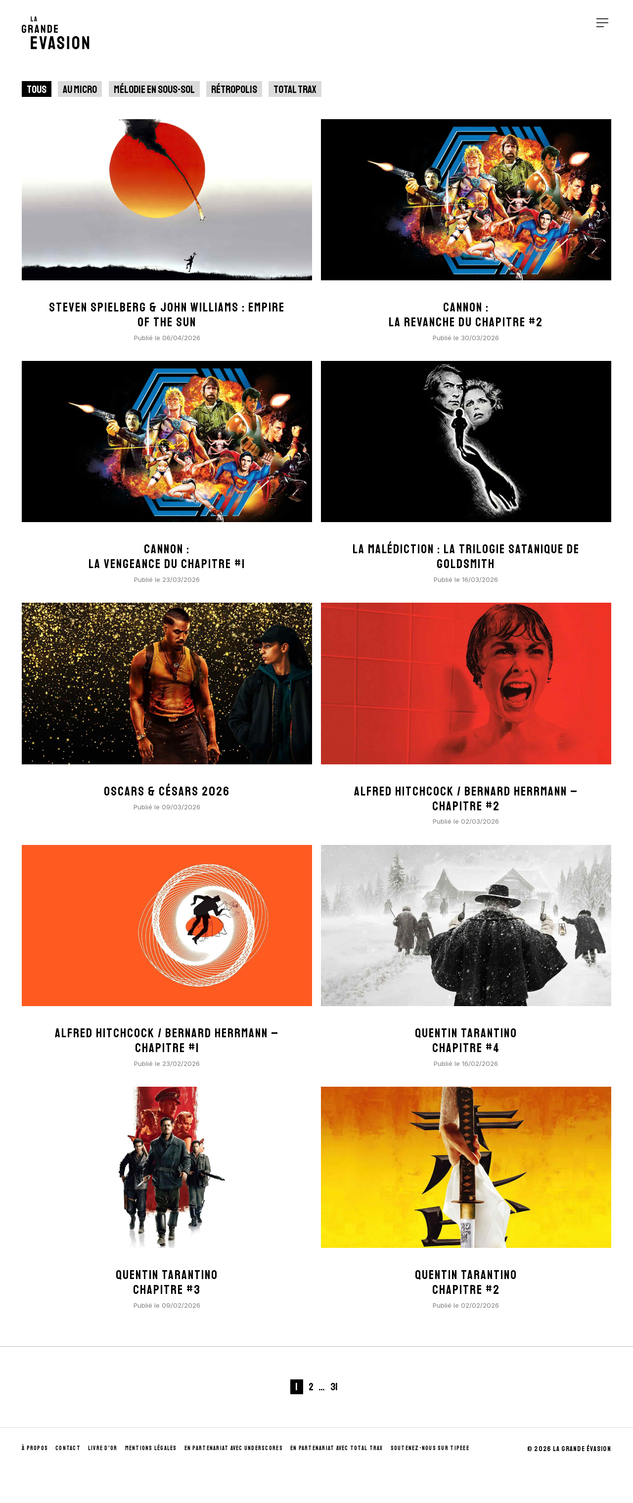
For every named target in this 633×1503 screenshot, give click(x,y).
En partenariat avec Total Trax (336, 1448)
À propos (35, 1448)
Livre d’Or (103, 1448)
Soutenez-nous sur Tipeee (430, 1448)
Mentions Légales (151, 1448)
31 (334, 1386)
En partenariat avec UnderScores (233, 1448)
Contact (68, 1448)
